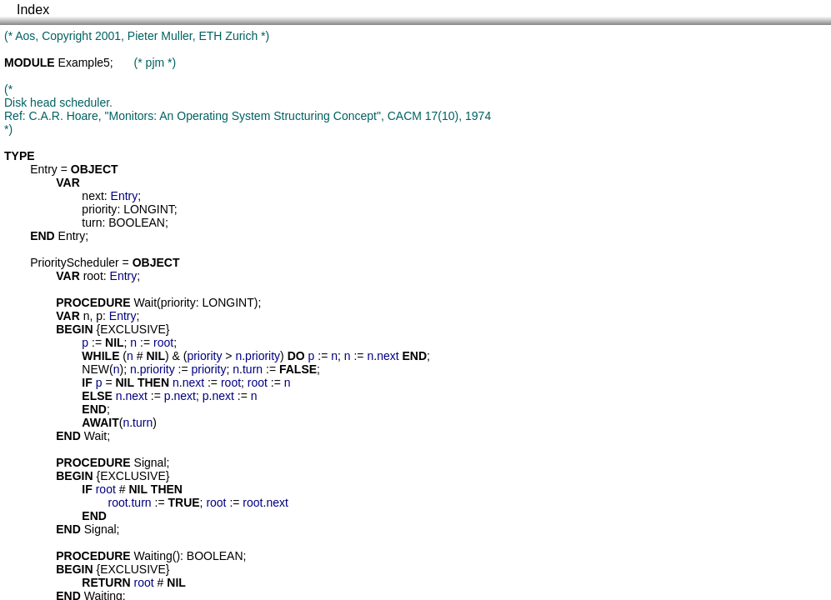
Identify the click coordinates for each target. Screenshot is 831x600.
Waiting (153, 555)
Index (33, 9)
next (92, 195)
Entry (44, 169)
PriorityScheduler (74, 262)
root (93, 275)
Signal (150, 462)
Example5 (84, 62)
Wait (145, 302)
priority (99, 209)
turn (92, 222)
